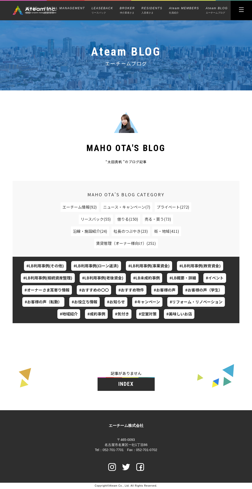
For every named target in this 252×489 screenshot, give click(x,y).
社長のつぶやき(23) (131, 231)
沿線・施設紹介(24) (90, 231)
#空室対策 (148, 314)
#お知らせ (116, 302)
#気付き (122, 314)
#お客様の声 (165, 290)
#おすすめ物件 (131, 290)
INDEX (126, 384)
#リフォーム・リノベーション (196, 302)
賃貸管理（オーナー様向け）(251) (126, 243)
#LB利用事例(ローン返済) (96, 266)
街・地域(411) (166, 231)
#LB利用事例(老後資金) (102, 278)
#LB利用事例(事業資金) (149, 266)
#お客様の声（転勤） (43, 302)
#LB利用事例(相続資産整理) (47, 278)
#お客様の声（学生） (203, 290)
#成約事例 (96, 314)
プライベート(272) (173, 207)
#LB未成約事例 (146, 278)
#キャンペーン (147, 302)
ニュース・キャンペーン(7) (126, 207)
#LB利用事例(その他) (45, 266)
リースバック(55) (96, 219)
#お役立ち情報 (84, 302)
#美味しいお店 (179, 314)
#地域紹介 (69, 314)
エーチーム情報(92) (79, 207)
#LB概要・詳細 (182, 278)
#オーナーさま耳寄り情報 (46, 290)
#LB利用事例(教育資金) (200, 266)
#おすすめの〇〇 (94, 290)
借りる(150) (127, 219)
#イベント (215, 278)
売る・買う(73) (158, 219)
